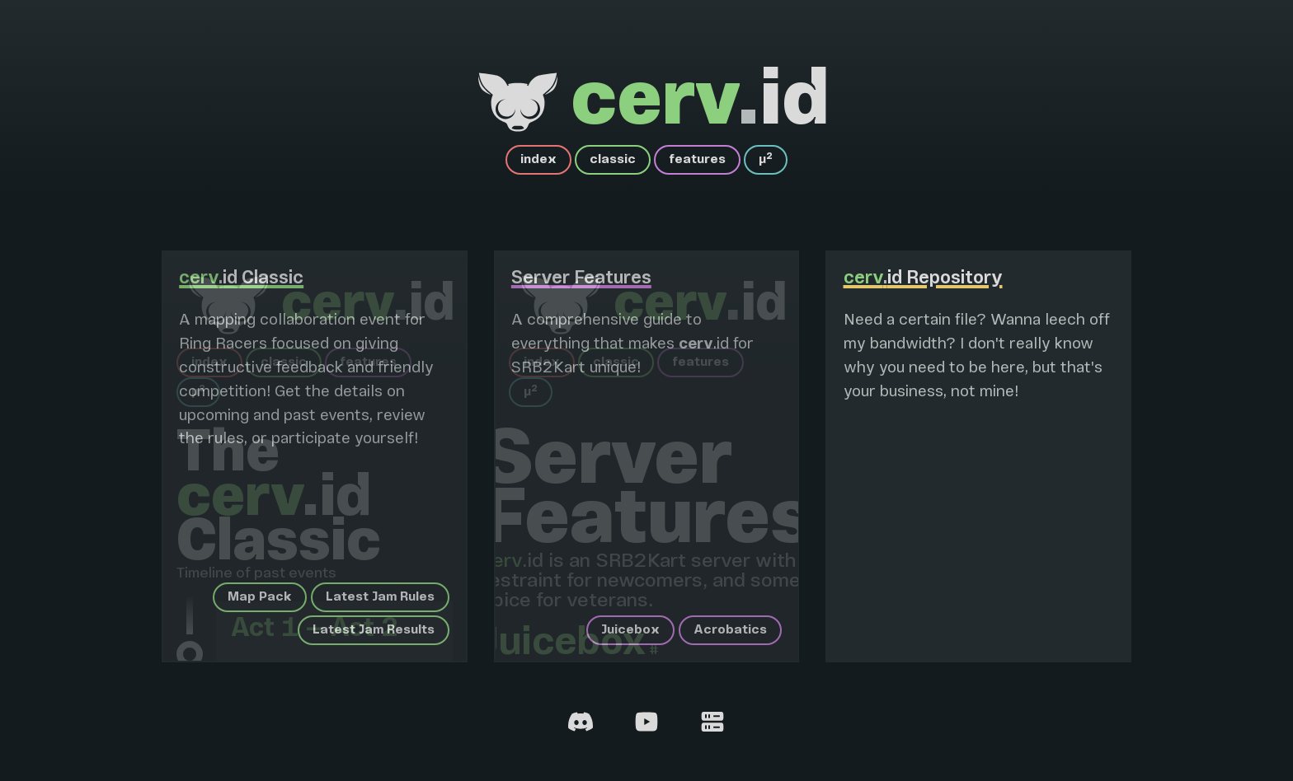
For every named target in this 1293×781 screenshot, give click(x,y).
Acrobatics (730, 630)
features (697, 159)
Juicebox (630, 630)
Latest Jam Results (374, 630)
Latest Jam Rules (380, 597)
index (538, 159)
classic (613, 159)
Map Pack (260, 597)
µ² (766, 159)
